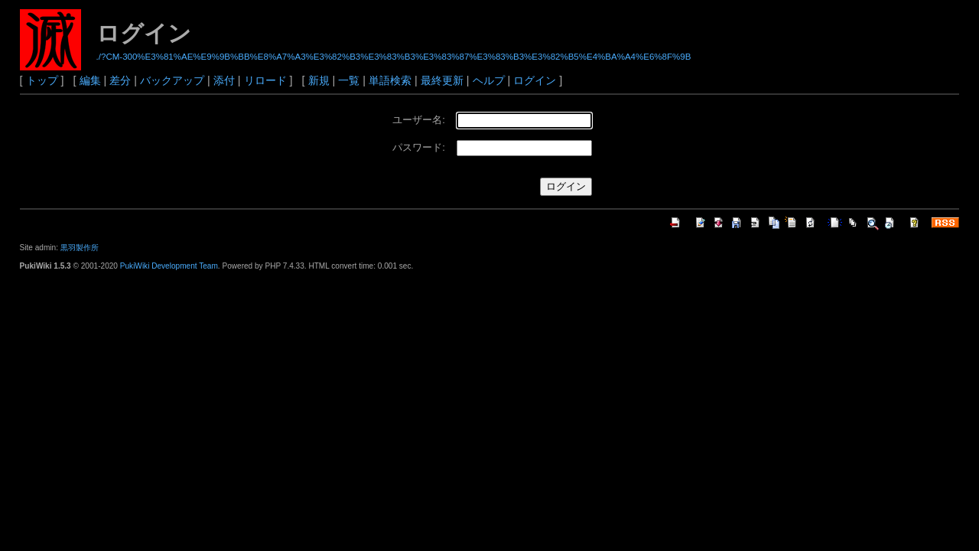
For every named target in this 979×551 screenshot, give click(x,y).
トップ (42, 80)
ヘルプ (489, 80)
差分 (120, 80)
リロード (265, 80)
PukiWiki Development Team (169, 266)
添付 (224, 80)
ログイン (534, 80)
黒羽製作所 (79, 247)
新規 (319, 80)
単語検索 (390, 80)
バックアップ (172, 80)
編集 (90, 80)
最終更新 (442, 80)
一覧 (348, 80)
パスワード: (418, 147)
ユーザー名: (418, 120)
